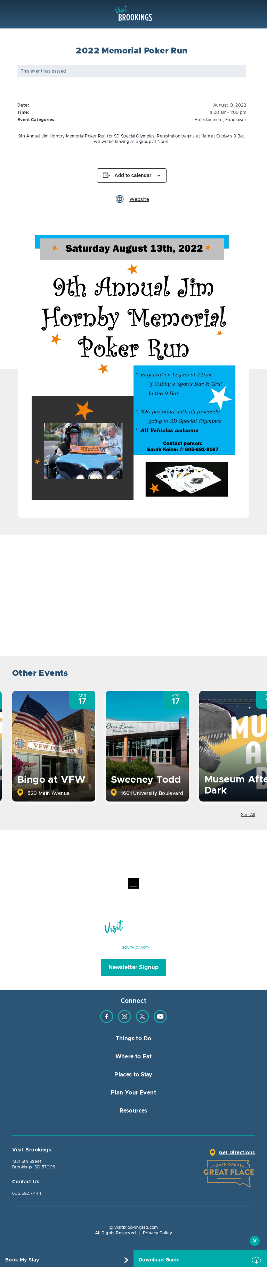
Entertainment (209, 120)
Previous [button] (230, 674)
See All (248, 815)
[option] (133, 369)
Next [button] (249, 674)
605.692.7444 (27, 1193)
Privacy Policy (157, 1233)
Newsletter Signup (133, 967)
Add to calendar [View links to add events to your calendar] (133, 175)
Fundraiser (235, 120)
